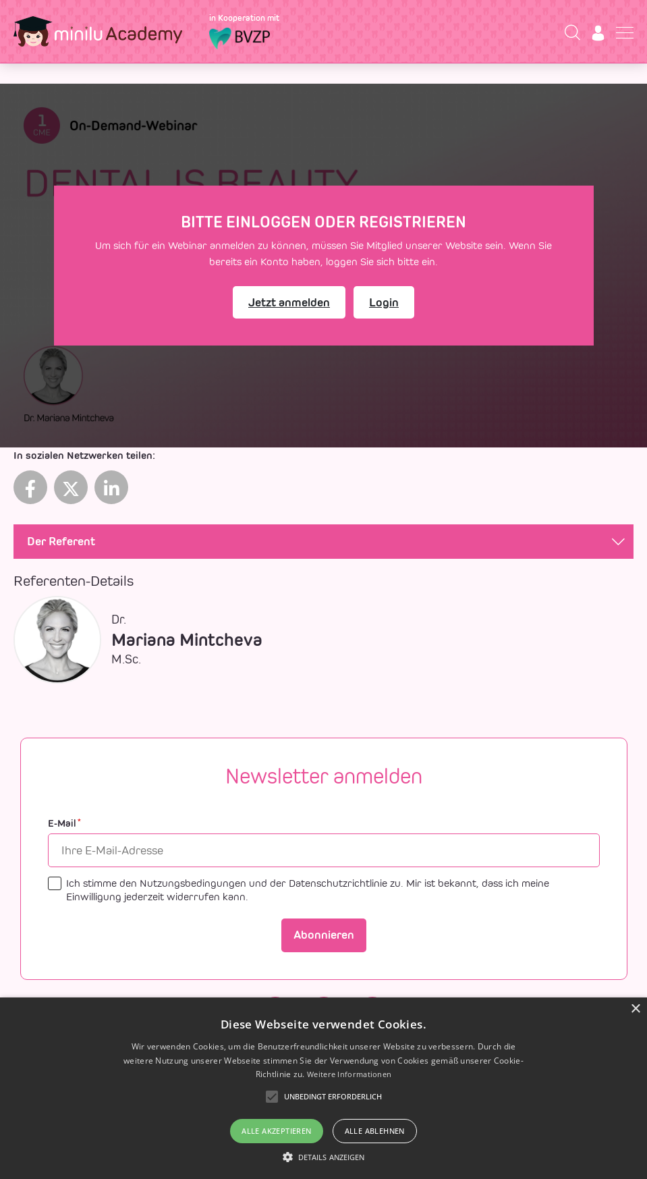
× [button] (635, 1009)
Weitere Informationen (349, 1074)
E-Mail (64, 824)
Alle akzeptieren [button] (276, 1131)
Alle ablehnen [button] (375, 1131)
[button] (324, 1156)
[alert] (323, 1088)
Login (384, 302)
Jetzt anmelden (289, 302)
